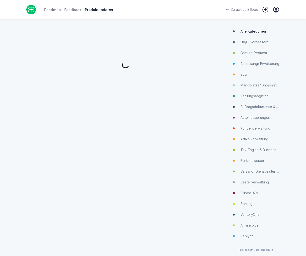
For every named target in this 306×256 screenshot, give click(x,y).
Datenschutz (264, 250)
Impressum (246, 250)
